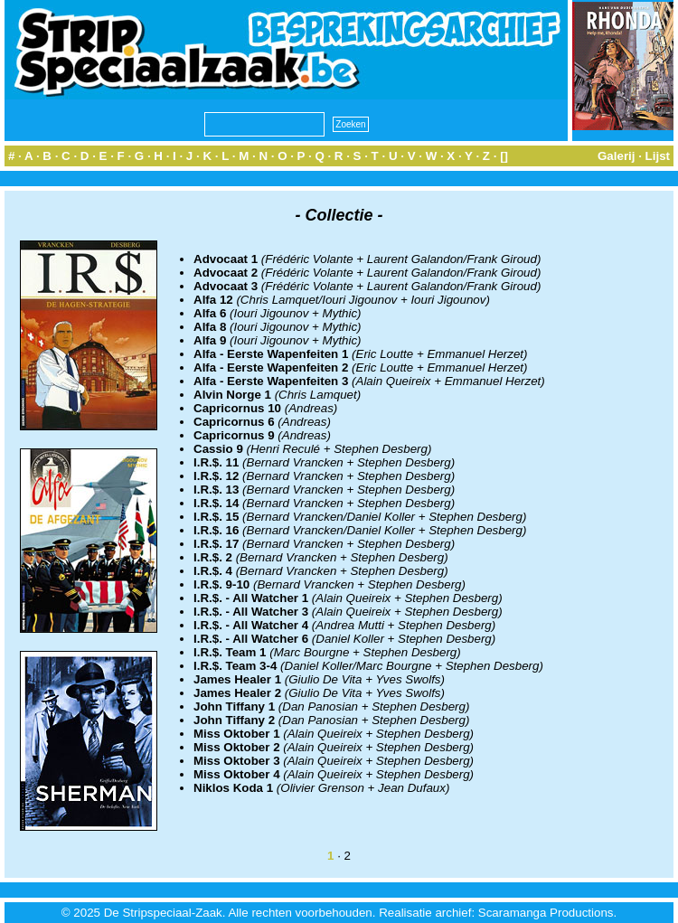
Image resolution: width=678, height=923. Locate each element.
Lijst (657, 156)
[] (504, 156)
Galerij (617, 156)
